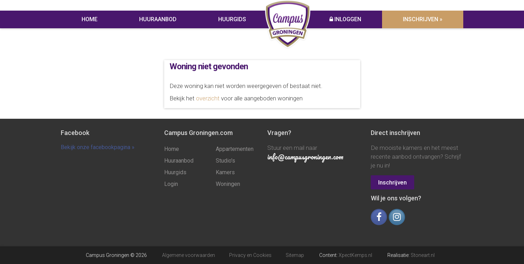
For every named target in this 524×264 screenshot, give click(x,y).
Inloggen (345, 19)
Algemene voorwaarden (188, 255)
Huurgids (232, 19)
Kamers (225, 172)
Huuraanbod (158, 19)
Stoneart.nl (423, 255)
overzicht (208, 98)
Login (171, 184)
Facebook (75, 132)
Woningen (228, 184)
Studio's (225, 160)
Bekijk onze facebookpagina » (98, 147)
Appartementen (235, 149)
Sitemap (295, 255)
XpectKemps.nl (355, 255)
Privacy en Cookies (250, 255)
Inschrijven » (422, 19)
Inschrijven (392, 182)
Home (89, 19)
